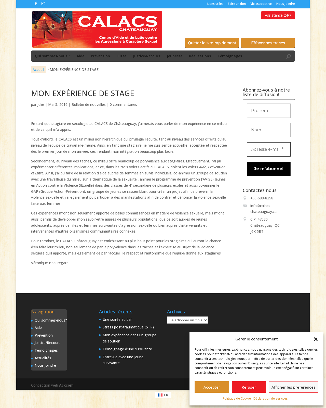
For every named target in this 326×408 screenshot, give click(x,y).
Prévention (100, 56)
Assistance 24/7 (278, 15)
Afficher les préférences (293, 387)
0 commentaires (123, 104)
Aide (80, 56)
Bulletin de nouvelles (89, 104)
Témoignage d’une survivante (127, 349)
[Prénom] (269, 111)
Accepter (211, 387)
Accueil (38, 69)
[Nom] (269, 130)
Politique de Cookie (237, 398)
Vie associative (261, 4)
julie (40, 104)
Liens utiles (215, 4)
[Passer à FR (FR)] (163, 395)
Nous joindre (285, 4)
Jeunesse (174, 56)
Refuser (249, 387)
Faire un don (237, 4)
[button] (315, 339)
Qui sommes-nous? (51, 320)
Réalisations (200, 56)
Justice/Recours (146, 56)
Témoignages (230, 56)
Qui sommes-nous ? (52, 56)
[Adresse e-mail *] (269, 149)
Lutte (121, 56)
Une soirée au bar (117, 319)
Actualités (43, 357)
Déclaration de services (270, 398)
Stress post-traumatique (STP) (128, 327)
